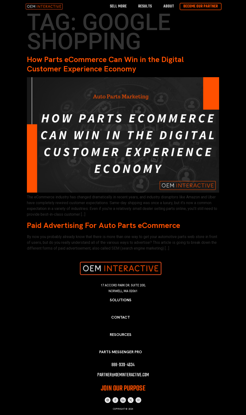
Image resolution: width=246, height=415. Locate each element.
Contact (120, 317)
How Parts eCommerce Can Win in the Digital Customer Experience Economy (105, 64)
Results (145, 6)
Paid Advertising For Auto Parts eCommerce (103, 225)
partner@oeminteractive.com (123, 375)
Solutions (120, 299)
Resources (120, 334)
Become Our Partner (200, 6)
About (168, 6)
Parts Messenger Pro (120, 351)
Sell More (118, 6)
